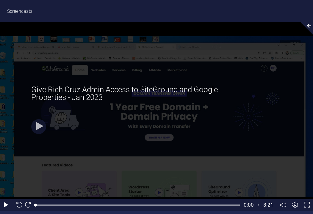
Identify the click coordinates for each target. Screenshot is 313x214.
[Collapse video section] (305, 28)
